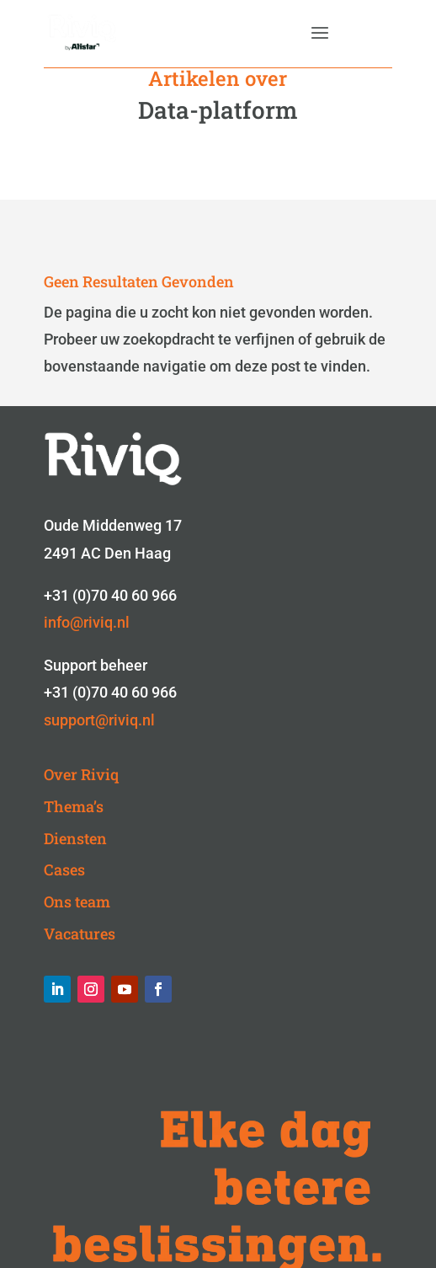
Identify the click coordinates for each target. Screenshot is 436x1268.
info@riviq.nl (87, 622)
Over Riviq (81, 774)
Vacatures (79, 933)
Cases (64, 869)
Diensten (75, 838)
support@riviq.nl (99, 720)
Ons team (77, 901)
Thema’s (74, 806)
